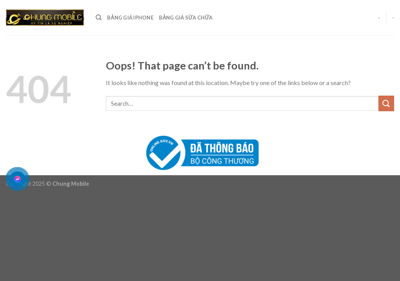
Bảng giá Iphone (130, 17)
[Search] (99, 17)
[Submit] (386, 103)
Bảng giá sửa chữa (186, 17)
